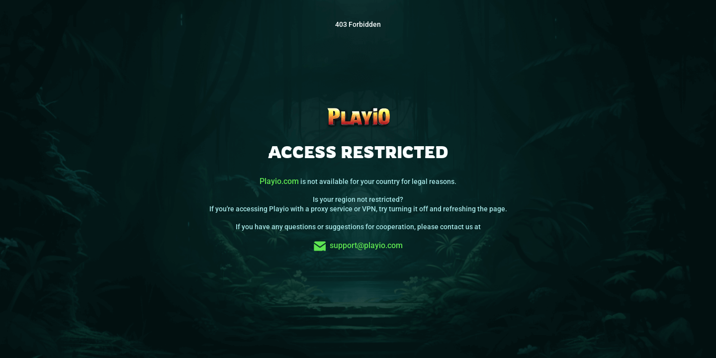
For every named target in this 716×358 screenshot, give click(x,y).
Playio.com (279, 181)
